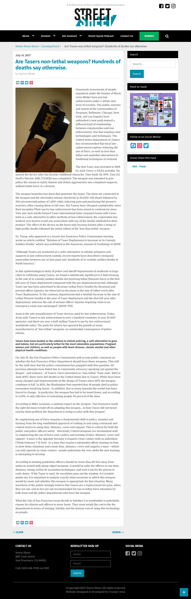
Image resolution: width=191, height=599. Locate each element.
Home (19, 46)
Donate (149, 36)
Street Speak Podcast (101, 36)
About (25, 36)
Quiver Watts (27, 73)
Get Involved (69, 36)
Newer (116, 532)
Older (19, 532)
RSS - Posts (139, 166)
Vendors (46, 36)
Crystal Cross (117, 591)
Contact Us (126, 36)
